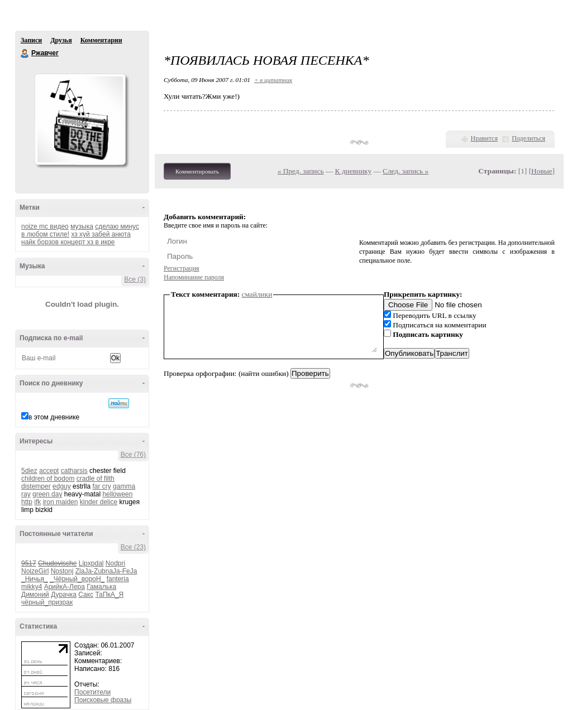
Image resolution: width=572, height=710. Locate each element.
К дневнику (353, 171)
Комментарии (101, 40)
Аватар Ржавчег (80, 119)
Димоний (35, 594)
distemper (36, 486)
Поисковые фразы (102, 700)
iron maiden (60, 502)
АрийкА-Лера (64, 587)
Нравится (484, 138)
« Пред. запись (301, 171)
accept (49, 471)
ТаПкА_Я (109, 594)
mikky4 (31, 587)
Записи (31, 40)
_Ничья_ (34, 579)
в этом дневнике (53, 417)
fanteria (118, 579)
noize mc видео (45, 226)
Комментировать (197, 171)
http (26, 502)
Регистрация (181, 268)
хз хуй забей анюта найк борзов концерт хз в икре (76, 238)
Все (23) (133, 547)
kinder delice (98, 502)
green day (47, 494)
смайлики (257, 294)
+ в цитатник (273, 79)
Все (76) (133, 454)
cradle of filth (96, 478)
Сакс (85, 594)
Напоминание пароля (194, 277)
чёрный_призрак (47, 602)
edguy (62, 486)
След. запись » (405, 171)
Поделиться (528, 138)
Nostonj (62, 571)
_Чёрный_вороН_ (77, 579)
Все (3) (135, 279)
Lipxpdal (91, 563)
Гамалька (101, 587)
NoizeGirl (35, 571)
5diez (29, 471)
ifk (37, 502)
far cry (101, 486)
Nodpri (115, 563)
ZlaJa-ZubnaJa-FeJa (106, 571)
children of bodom (47, 478)
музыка (81, 226)
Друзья (61, 40)
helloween (117, 494)
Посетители (92, 692)
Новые (541, 171)
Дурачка (64, 594)
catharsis (74, 471)
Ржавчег (25, 53)
